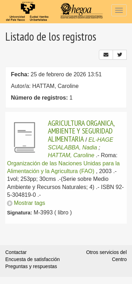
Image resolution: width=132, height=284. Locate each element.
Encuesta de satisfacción (32, 259)
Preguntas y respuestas (31, 266)
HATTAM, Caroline (71, 155)
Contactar (16, 252)
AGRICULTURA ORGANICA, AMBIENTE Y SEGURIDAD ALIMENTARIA (81, 131)
